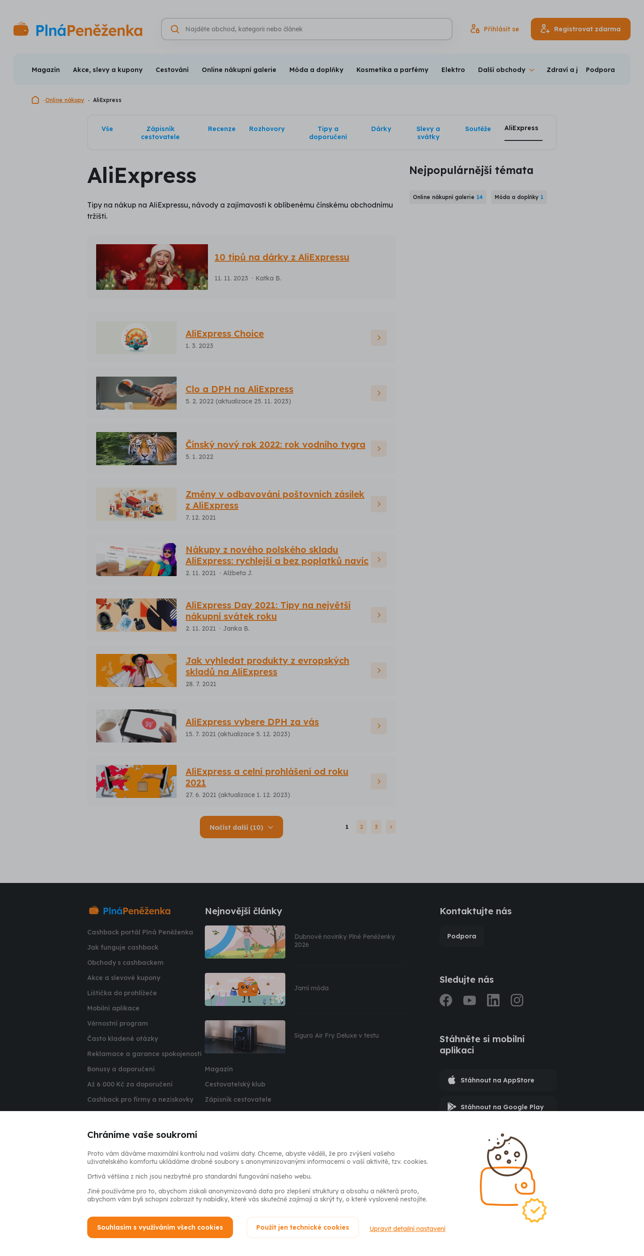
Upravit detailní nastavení (411, 1227)
